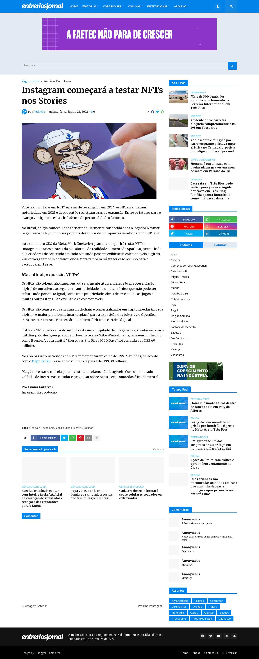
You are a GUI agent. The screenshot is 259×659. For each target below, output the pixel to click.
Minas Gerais (179, 282)
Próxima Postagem (150, 606)
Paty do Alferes (180, 299)
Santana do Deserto (183, 327)
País (173, 304)
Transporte (179, 618)
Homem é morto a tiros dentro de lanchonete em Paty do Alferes (213, 406)
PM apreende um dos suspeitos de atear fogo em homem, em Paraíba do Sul (210, 444)
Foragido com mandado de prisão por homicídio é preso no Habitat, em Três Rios (212, 425)
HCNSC (212, 606)
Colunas (88, 427)
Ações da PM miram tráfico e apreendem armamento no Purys (212, 463)
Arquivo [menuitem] (180, 6)
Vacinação (225, 618)
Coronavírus (179, 606)
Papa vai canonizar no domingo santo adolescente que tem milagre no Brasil (92, 494)
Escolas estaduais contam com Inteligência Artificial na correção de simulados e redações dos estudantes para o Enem (42, 498)
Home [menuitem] (74, 6)
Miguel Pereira (180, 276)
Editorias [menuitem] (89, 6)
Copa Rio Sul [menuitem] (112, 6)
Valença (175, 349)
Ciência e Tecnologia (56, 81)
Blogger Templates (49, 652)
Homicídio (178, 612)
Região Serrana (180, 316)
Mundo (175, 288)
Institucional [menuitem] (157, 6)
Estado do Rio (179, 271)
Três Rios (177, 343)
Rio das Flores (179, 321)
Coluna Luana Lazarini (69, 427)
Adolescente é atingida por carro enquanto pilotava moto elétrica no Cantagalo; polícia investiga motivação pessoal (213, 145)
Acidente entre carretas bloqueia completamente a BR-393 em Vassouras (213, 123)
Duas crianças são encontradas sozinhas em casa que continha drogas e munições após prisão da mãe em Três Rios (213, 486)
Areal (174, 254)
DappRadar (41, 361)
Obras (194, 612)
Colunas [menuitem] (134, 6)
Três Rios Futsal (202, 618)
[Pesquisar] (129, 65)
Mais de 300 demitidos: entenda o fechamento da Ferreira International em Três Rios (210, 102)
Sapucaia (176, 332)
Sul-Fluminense (180, 338)
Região (175, 310)
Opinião (209, 612)
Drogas (197, 606)
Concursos (216, 600)
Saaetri (224, 612)
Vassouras (177, 355)
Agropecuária (180, 600)
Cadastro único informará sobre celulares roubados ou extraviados (140, 494)
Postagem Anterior (35, 606)
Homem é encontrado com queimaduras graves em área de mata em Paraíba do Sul (212, 167)
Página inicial (31, 81)
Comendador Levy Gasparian (189, 265)
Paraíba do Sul (179, 293)
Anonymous (191, 519)
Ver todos (158, 449)
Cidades (186, 245)
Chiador (175, 260)
